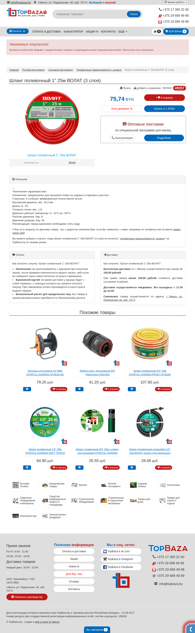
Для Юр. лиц (74, 573)
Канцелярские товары (56, 485)
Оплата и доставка (46, 31)
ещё (123, 31)
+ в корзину (164, 97)
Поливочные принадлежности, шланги (98, 69)
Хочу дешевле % (121, 108)
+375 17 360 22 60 (174, 9)
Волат (72, 162)
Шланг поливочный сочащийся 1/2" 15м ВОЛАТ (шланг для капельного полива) (150, 453)
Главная (14, 69)
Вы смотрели (97, 629)
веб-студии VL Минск (47, 621)
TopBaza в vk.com (116, 551)
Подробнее (164, 137)
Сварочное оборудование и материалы (27, 500)
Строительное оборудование (86, 500)
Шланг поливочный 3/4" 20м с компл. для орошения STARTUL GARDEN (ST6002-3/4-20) (97, 453)
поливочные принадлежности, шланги (142, 238)
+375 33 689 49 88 (173, 22)
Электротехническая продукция (57, 516)
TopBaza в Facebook (118, 567)
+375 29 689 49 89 (173, 16)
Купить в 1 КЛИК (164, 108)
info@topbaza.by (19, 2)
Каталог (16, 31)
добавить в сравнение (147, 88)
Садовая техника (142, 485)
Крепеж (83, 485)
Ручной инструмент (33, 69)
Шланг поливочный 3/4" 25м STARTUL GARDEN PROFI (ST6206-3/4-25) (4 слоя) (150, 374)
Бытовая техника (24, 485)
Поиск (134, 14)
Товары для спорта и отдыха (173, 500)
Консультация (122, 137)
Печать (125, 88)
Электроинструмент (28, 516)
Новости (74, 566)
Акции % (92, 31)
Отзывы (74, 581)
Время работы (175, 2)
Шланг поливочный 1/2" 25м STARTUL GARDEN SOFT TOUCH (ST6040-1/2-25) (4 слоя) (45, 453)
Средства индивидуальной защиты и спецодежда (57, 500)
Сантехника (173, 485)
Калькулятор (73, 31)
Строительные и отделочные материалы (116, 500)
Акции (74, 558)
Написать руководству (27, 597)
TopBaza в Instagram (118, 559)
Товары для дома (144, 500)
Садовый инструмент (60, 69)
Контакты (108, 31)
